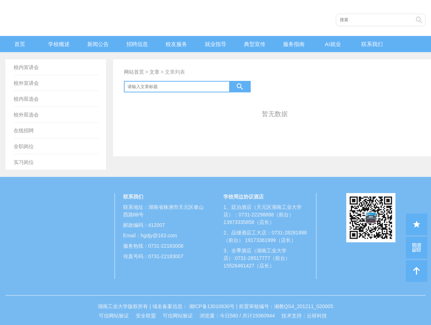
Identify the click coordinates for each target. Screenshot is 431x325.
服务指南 (294, 44)
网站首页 (134, 72)
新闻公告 (98, 44)
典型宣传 (254, 44)
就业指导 (215, 44)
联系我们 (372, 44)
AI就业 (332, 44)
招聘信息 (137, 44)
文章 (154, 72)
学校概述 (59, 44)
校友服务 (176, 44)
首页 (19, 44)
